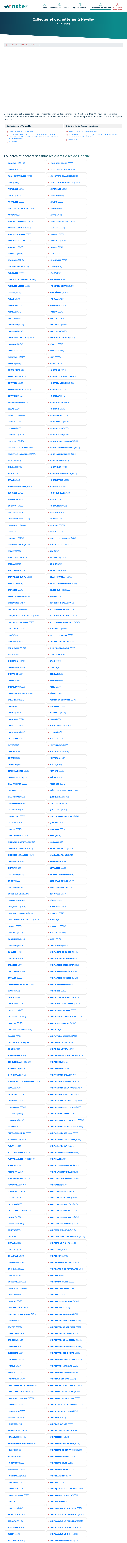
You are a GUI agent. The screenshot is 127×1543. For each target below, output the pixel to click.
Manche (25, 45)
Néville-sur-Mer (35, 45)
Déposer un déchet (80, 6)
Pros (45, 6)
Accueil (9, 45)
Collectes (17, 45)
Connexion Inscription (117, 6)
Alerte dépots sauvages (59, 6)
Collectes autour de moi (101, 6)
